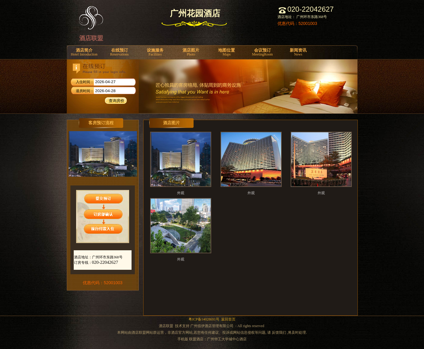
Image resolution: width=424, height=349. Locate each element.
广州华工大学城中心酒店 (227, 339)
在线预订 (119, 52)
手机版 (182, 339)
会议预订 (262, 52)
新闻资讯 (298, 52)
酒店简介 (84, 52)
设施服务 (155, 52)
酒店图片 (191, 52)
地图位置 (227, 52)
